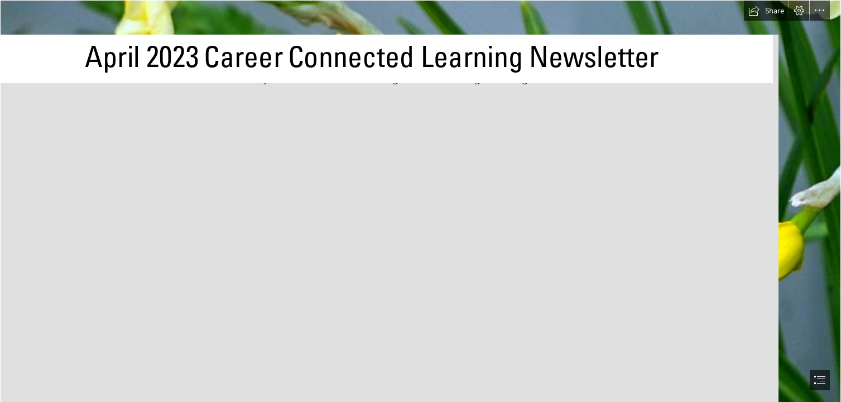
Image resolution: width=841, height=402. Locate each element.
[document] (420, 201)
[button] (766, 11)
